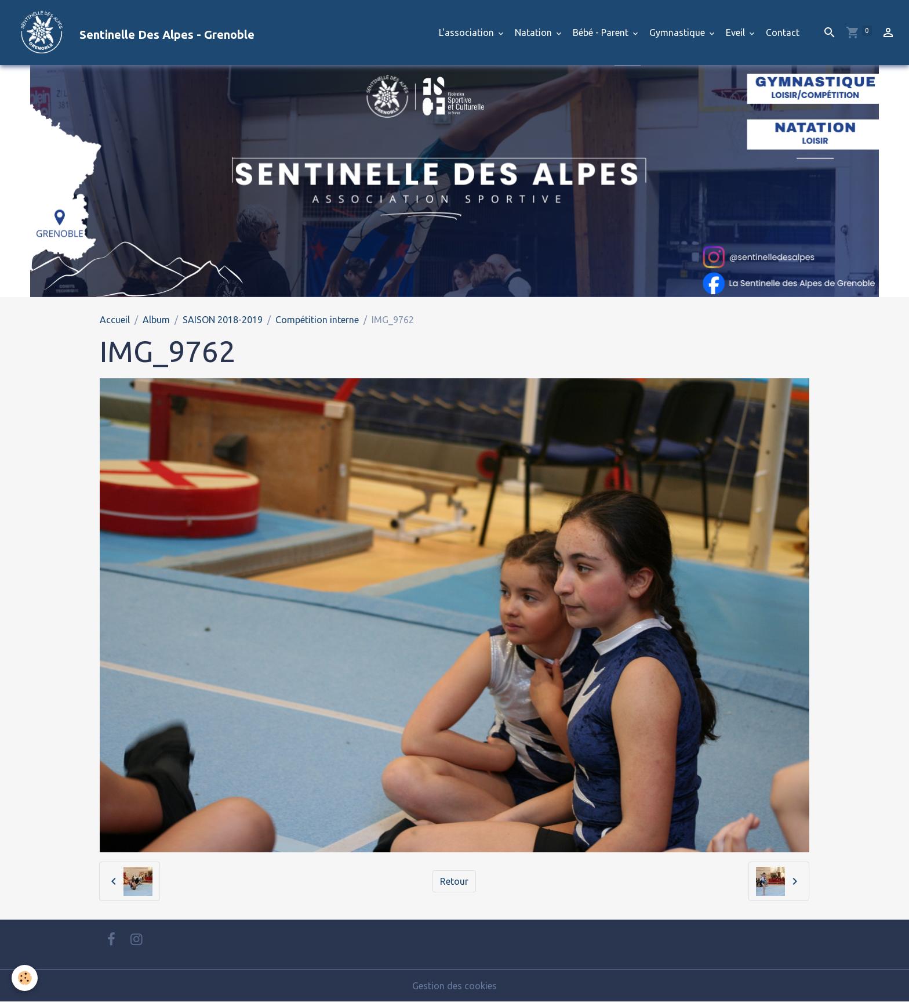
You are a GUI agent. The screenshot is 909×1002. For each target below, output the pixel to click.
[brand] (131, 32)
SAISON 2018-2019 (223, 319)
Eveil (736, 32)
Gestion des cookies (454, 986)
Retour (454, 881)
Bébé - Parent (602, 32)
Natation (534, 32)
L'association (467, 32)
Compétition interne (317, 319)
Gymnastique (678, 32)
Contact (782, 32)
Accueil (115, 319)
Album (156, 319)
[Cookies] (25, 978)
